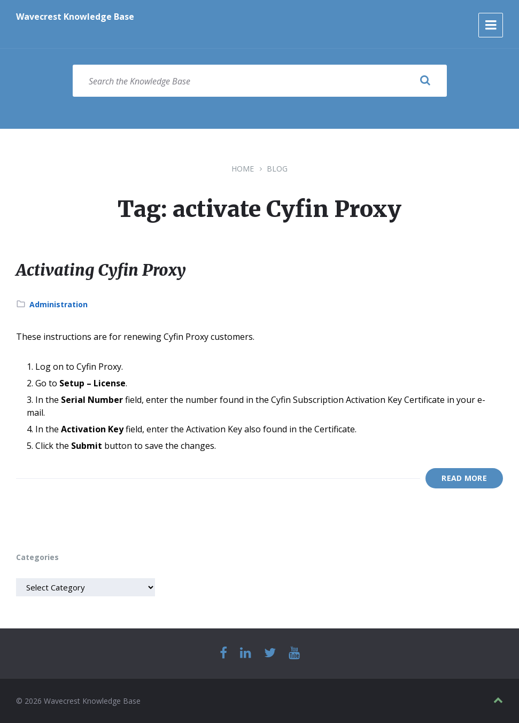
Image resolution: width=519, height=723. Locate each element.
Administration (58, 304)
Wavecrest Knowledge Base (75, 16)
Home (242, 169)
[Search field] (260, 81)
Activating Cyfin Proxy (101, 270)
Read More (464, 478)
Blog (277, 169)
